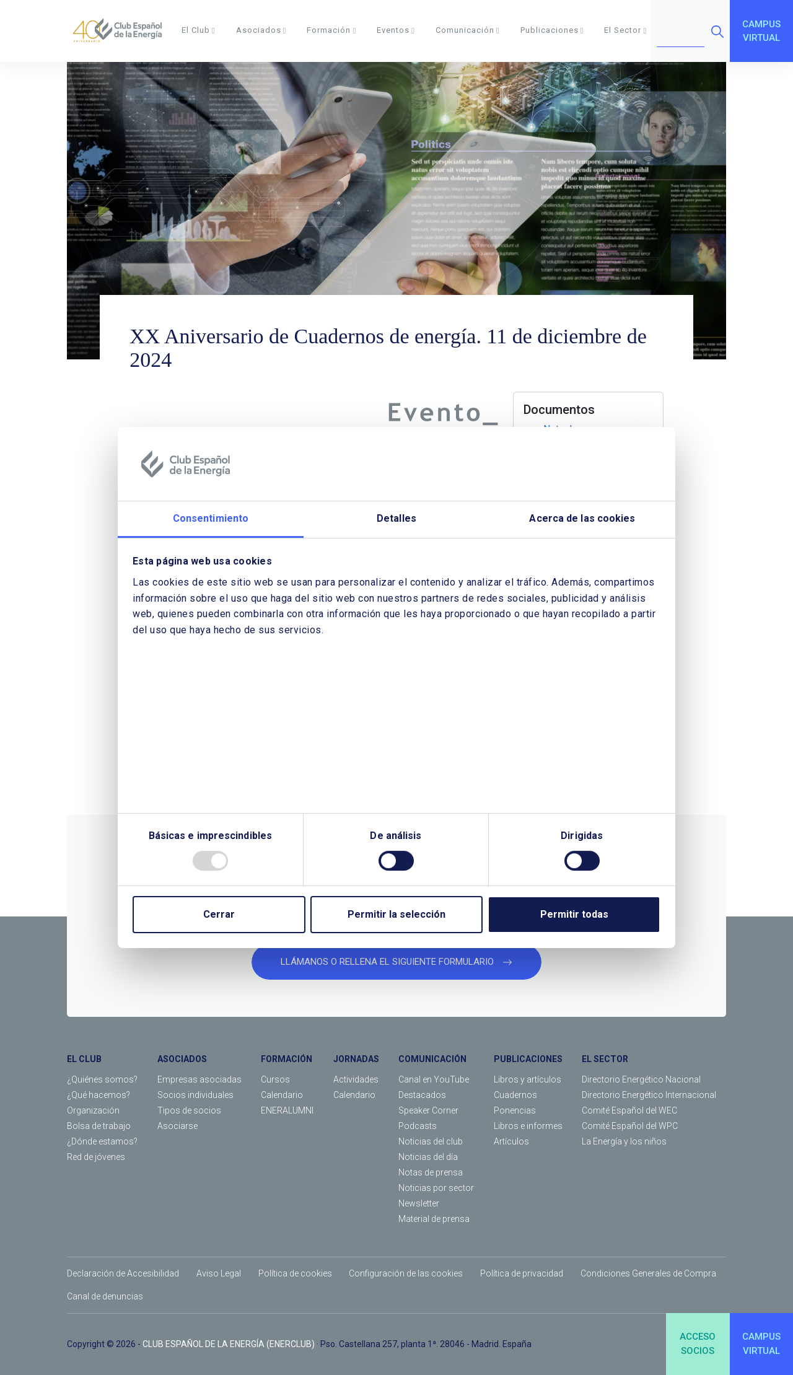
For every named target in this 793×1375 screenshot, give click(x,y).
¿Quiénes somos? (102, 1079)
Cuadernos (515, 1095)
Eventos (396, 30)
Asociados (261, 30)
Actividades (356, 1079)
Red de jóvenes (96, 1157)
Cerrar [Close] (219, 914)
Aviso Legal (218, 1273)
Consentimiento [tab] (210, 519)
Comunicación (468, 30)
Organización (93, 1110)
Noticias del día (428, 1157)
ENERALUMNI (287, 1110)
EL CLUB (84, 1059)
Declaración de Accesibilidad (123, 1273)
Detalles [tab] (396, 519)
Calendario (282, 1095)
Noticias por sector (436, 1188)
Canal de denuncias (105, 1296)
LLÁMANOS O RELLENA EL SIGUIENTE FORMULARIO (396, 961)
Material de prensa (434, 1219)
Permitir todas (574, 914)
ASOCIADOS (182, 1059)
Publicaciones (552, 30)
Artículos (511, 1141)
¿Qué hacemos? (98, 1095)
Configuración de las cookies (406, 1273)
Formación (331, 30)
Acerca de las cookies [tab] (582, 519)
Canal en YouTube (433, 1079)
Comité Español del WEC (629, 1110)
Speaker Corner (428, 1110)
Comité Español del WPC (630, 1126)
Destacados (422, 1095)
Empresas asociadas (199, 1079)
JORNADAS (356, 1059)
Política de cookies (295, 1273)
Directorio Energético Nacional (641, 1079)
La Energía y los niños (624, 1141)
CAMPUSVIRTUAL (761, 31)
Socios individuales (195, 1095)
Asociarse (177, 1126)
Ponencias (515, 1110)
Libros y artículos (527, 1079)
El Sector (625, 30)
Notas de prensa (430, 1172)
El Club (199, 30)
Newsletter (418, 1203)
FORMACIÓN (286, 1059)
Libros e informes (528, 1126)
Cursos (275, 1079)
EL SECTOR (605, 1059)
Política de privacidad (521, 1273)
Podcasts (417, 1126)
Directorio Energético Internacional (649, 1095)
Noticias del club (430, 1141)
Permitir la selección (396, 914)
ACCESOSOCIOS (698, 1343)
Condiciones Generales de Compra (648, 1273)
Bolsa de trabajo (99, 1126)
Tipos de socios (189, 1110)
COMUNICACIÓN (432, 1059)
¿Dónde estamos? (102, 1141)
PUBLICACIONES (528, 1059)
